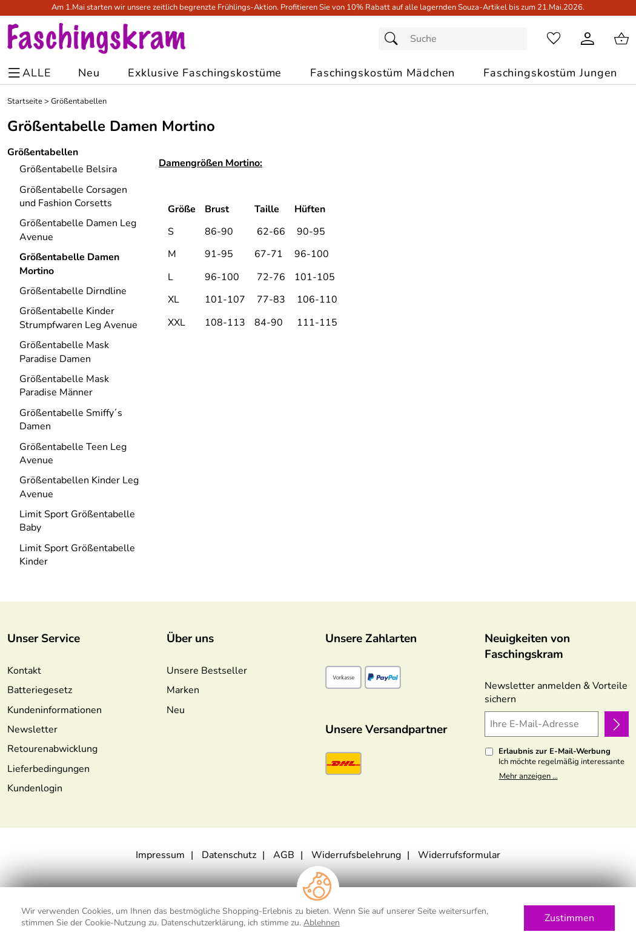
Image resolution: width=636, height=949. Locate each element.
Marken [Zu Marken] (183, 690)
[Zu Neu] (89, 73)
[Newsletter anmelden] (617, 724)
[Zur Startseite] (108, 39)
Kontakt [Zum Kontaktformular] (24, 670)
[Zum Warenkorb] (621, 39)
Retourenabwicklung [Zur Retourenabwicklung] (52, 749)
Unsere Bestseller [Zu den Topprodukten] (207, 670)
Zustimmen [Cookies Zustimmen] (569, 918)
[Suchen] (394, 38)
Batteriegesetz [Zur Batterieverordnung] (39, 690)
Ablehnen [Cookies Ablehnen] (321, 922)
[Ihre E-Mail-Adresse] (542, 724)
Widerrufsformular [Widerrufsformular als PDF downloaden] (459, 855)
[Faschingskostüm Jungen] (550, 73)
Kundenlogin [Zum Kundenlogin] (34, 788)
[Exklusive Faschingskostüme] (205, 73)
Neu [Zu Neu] (176, 710)
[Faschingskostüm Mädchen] (382, 73)
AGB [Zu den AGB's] (283, 855)
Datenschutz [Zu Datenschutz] (229, 855)
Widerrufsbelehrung (356, 855)
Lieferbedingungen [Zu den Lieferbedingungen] (48, 769)
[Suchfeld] (453, 38)
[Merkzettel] (553, 39)
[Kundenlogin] (587, 39)
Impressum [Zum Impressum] (160, 855)
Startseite (24, 101)
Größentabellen (79, 101)
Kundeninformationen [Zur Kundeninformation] (54, 710)
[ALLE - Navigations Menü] (31, 73)
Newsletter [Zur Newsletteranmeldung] (32, 729)
